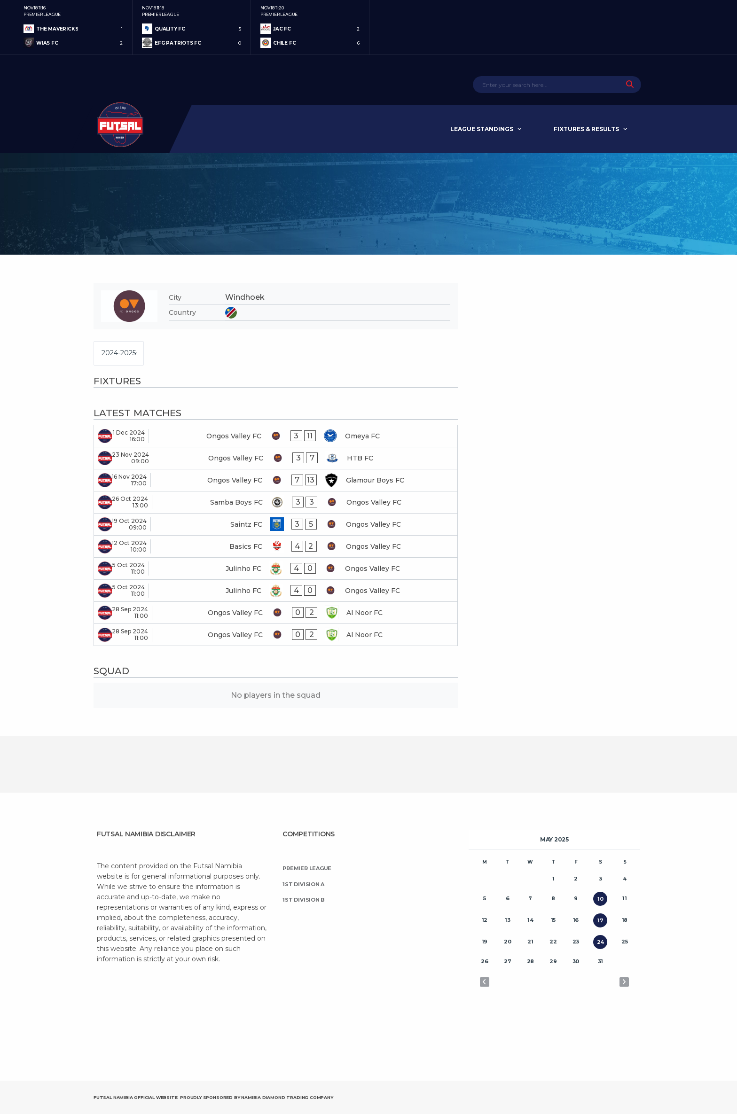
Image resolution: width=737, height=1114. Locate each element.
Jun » (624, 982)
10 (600, 899)
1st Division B (303, 899)
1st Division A (303, 884)
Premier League (306, 868)
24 (600, 942)
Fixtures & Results (586, 128)
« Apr (484, 982)
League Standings (481, 128)
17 (600, 920)
